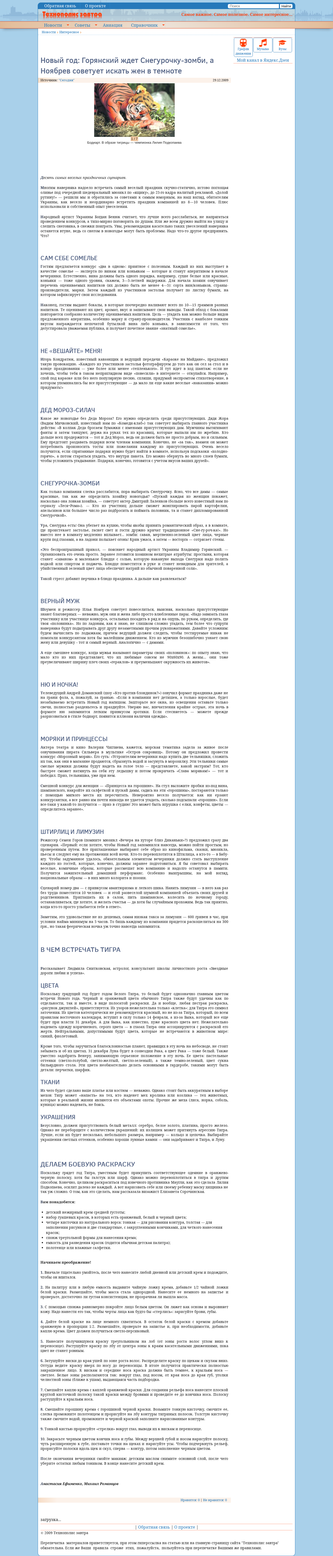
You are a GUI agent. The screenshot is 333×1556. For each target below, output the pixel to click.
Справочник (144, 25)
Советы (82, 25)
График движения (243, 47)
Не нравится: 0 (215, 1500)
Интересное (69, 32)
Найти (286, 6)
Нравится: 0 (190, 1500)
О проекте (95, 6)
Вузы (282, 45)
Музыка (263, 45)
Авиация (112, 25)
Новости (53, 25)
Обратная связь (60, 6)
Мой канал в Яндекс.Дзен (263, 60)
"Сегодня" (66, 80)
